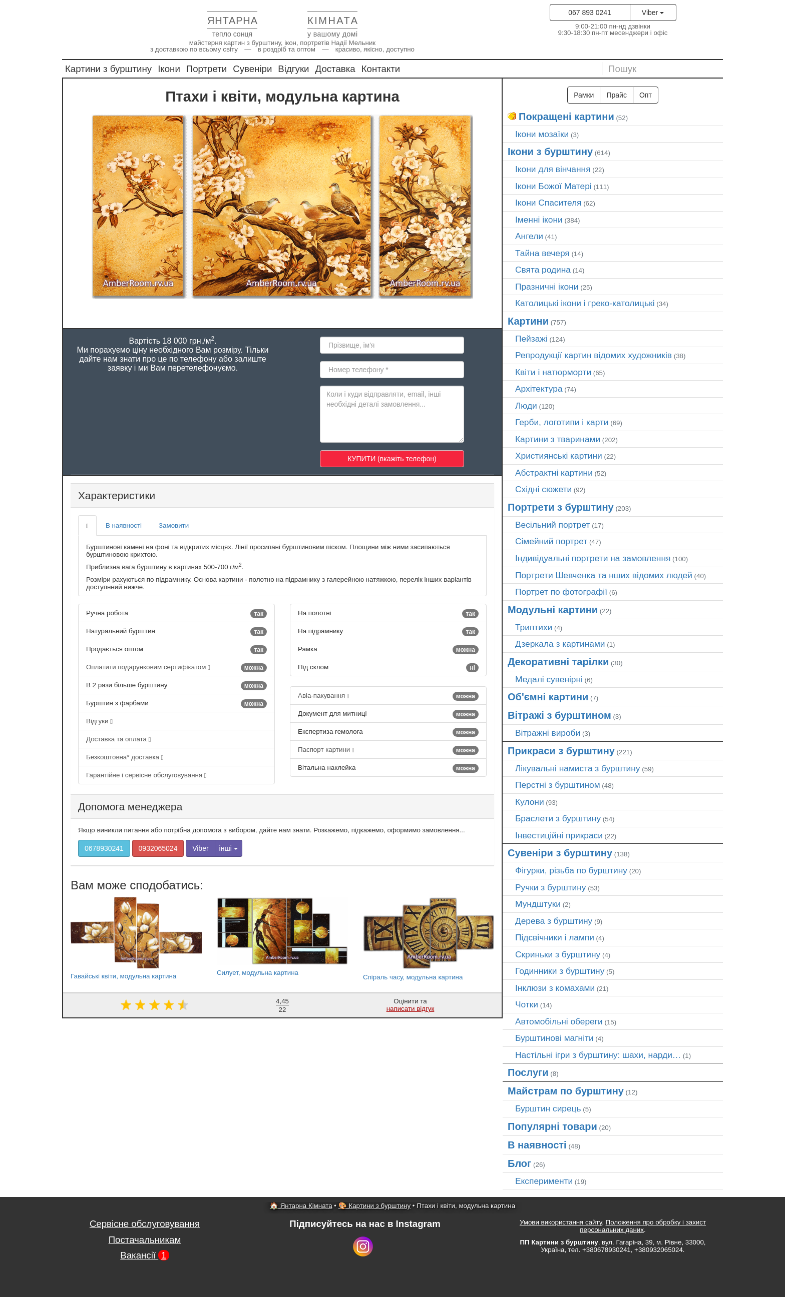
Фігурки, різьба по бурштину (571, 870)
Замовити (174, 525)
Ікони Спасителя (548, 203)
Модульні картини (553, 609)
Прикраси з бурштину (561, 750)
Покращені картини (566, 116)
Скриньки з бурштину (557, 954)
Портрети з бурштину (561, 507)
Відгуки (293, 69)
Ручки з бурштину (550, 887)
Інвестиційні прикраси (559, 835)
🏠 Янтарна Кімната (301, 1205)
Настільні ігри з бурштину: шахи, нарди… (598, 1055)
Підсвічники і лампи (554, 937)
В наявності (124, 525)
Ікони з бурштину (550, 151)
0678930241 (104, 848)
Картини (528, 321)
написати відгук (410, 1008)
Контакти (381, 69)
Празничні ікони (547, 287)
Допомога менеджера (130, 806)
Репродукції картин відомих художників (593, 355)
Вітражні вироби (547, 733)
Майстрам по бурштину (566, 1090)
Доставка (335, 69)
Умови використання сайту (561, 1222)
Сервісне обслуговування (145, 1223)
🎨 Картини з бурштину (374, 1205)
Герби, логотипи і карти (562, 422)
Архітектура (539, 389)
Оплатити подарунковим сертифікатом (176, 667)
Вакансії (144, 1255)
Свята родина (543, 270)
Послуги (528, 1072)
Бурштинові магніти (554, 1038)
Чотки (526, 1004)
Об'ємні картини (548, 696)
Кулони (529, 802)
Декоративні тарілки (558, 661)
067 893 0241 (589, 13)
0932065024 (158, 848)
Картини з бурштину (108, 69)
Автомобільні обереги (559, 1021)
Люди (526, 406)
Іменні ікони (539, 220)
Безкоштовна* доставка (125, 757)
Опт (645, 95)
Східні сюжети (543, 489)
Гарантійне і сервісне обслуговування (146, 775)
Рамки (584, 95)
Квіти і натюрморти (553, 372)
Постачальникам (145, 1239)
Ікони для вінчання (553, 169)
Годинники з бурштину (559, 971)
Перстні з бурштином (557, 785)
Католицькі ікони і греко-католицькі (585, 303)
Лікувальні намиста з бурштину (577, 768)
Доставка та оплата (118, 739)
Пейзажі (531, 339)
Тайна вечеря (542, 253)
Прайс (616, 95)
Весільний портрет (552, 525)
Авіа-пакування (388, 696)
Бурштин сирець (548, 1108)
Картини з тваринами (557, 439)
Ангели (529, 236)
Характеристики (116, 495)
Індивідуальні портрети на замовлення (592, 558)
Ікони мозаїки (542, 134)
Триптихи (533, 627)
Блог (519, 1163)
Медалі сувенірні (549, 679)
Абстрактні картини (554, 473)
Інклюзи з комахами (555, 988)
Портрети (206, 69)
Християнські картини (558, 456)
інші (228, 848)
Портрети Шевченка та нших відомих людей (603, 575)
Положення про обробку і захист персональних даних (643, 1225)
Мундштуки (538, 904)
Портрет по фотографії (561, 592)
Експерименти (544, 1181)
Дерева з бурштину (553, 921)
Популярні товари (552, 1126)
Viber (653, 13)
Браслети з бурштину (558, 818)
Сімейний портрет (551, 541)
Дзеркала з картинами (560, 644)
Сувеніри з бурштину (560, 852)
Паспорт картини (388, 750)
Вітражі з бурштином (559, 715)
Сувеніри (252, 69)
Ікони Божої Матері (553, 186)
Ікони (169, 69)
